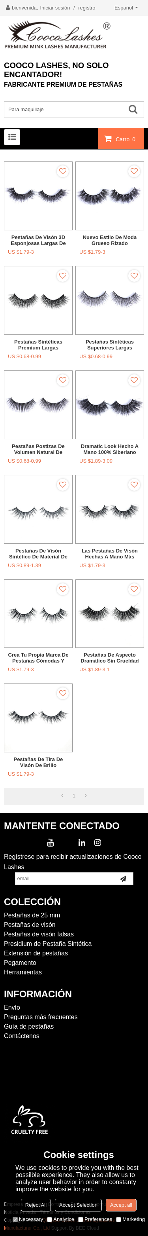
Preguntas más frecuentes (41, 1017)
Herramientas (23, 972)
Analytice (60, 1219)
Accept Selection (78, 1205)
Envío (12, 1007)
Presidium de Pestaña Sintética (48, 943)
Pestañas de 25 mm (32, 915)
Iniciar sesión (55, 8)
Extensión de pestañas (36, 953)
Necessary (28, 1219)
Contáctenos (21, 1036)
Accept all (121, 1205)
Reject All (36, 1205)
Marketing (130, 1219)
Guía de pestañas (29, 1026)
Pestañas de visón (30, 924)
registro (86, 8)
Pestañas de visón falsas (39, 934)
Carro (126, 138)
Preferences (95, 1219)
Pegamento (20, 962)
